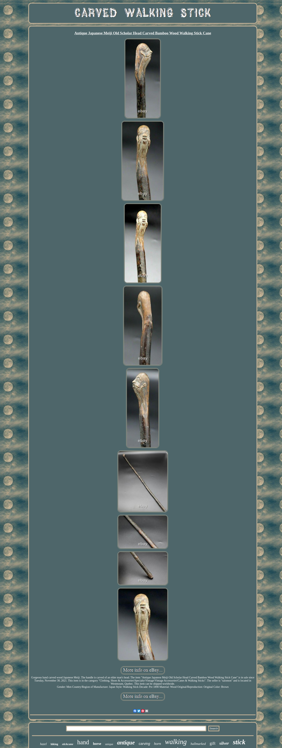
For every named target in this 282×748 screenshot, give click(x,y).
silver (224, 743)
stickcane (67, 744)
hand (83, 742)
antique (126, 742)
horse (97, 744)
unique (109, 744)
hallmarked (198, 744)
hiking (54, 744)
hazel (43, 744)
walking (176, 742)
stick (239, 742)
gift (212, 743)
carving (144, 744)
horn (157, 744)
